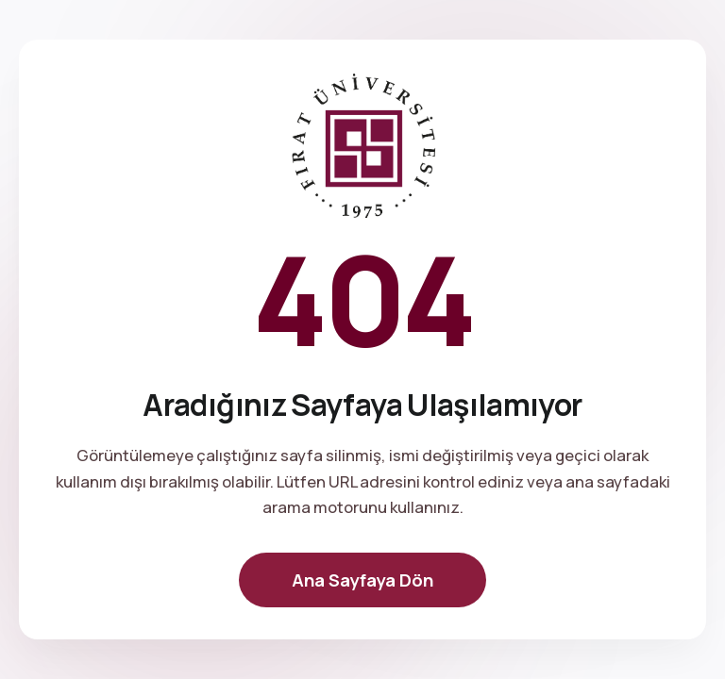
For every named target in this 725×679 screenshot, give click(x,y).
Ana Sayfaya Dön (362, 580)
